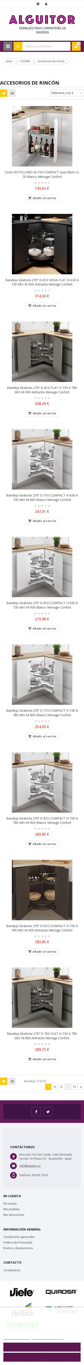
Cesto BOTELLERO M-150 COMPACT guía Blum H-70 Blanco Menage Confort (42, 174)
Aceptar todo (42, 1357)
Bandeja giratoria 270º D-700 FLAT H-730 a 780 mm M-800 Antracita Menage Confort (42, 1035)
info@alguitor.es (30, 1166)
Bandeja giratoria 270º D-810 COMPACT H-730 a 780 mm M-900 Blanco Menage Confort (42, 820)
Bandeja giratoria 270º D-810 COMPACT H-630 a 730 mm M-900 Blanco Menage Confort (42, 605)
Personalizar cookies (48, 1337)
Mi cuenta (10, 1203)
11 (74, 1087)
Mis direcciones (13, 1215)
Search (17, 46)
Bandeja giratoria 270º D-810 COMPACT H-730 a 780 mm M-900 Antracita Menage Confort (42, 928)
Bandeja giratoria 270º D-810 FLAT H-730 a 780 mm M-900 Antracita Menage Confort (42, 389)
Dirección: (25, 1154)
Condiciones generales (19, 1237)
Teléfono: (25, 1175)
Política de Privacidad (17, 1242)
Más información (16, 1337)
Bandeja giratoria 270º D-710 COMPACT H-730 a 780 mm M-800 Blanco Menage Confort (42, 712)
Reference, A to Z (67, 92)
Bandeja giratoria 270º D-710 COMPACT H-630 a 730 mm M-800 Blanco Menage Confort (42, 497)
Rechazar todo (42, 1347)
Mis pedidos (11, 1209)
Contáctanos (12, 1270)
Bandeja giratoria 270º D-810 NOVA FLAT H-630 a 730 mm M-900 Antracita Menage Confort (42, 282)
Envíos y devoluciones (18, 1248)
